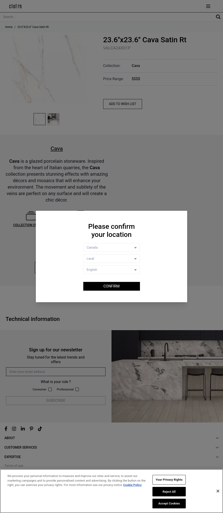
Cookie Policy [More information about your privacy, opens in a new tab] (132, 485)
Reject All (169, 491)
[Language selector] (111, 269)
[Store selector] (111, 258)
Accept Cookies (169, 503)
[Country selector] (111, 247)
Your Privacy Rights (169, 479)
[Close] (218, 491)
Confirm (111, 286)
